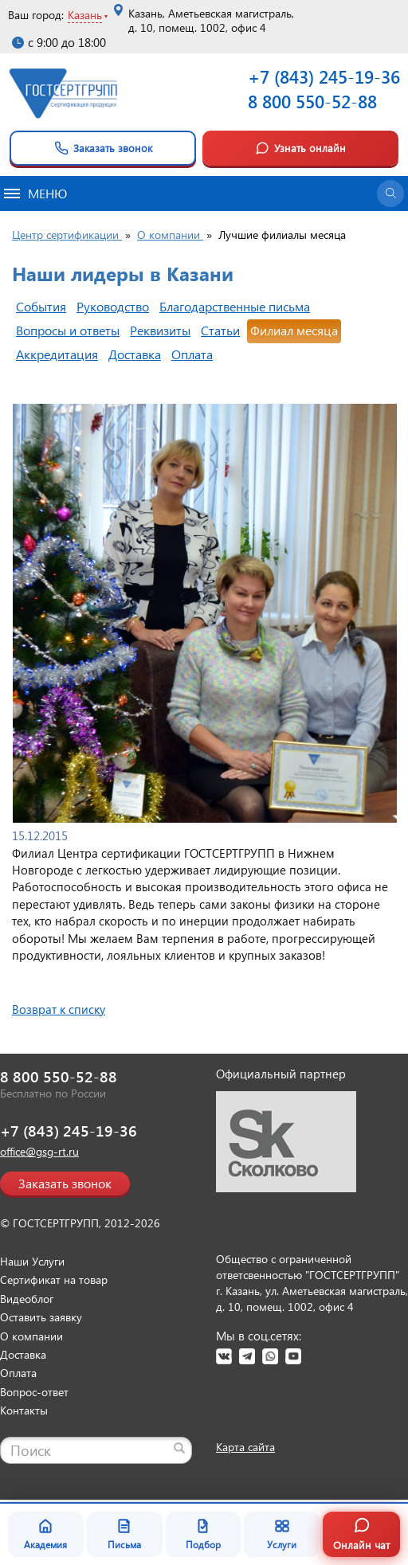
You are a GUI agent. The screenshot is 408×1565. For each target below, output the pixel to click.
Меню (35, 193)
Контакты (24, 1410)
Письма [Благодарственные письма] (124, 1534)
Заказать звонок (103, 148)
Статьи (220, 330)
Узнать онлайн (300, 148)
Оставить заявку (41, 1316)
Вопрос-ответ (34, 1391)
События (41, 306)
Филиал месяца (294, 330)
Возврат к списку (58, 1009)
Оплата (192, 354)
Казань (85, 14)
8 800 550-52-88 (312, 101)
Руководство (112, 306)
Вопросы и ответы (68, 330)
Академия (45, 1534)
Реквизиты (160, 330)
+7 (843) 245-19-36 (324, 76)
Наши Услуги (32, 1261)
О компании (31, 1336)
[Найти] (179, 1448)
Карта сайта (245, 1446)
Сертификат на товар (54, 1279)
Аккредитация (57, 354)
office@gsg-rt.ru (39, 1151)
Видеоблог (26, 1298)
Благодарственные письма (234, 306)
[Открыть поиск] (390, 193)
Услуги (281, 1534)
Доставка (134, 354)
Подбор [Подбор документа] (203, 1534)
